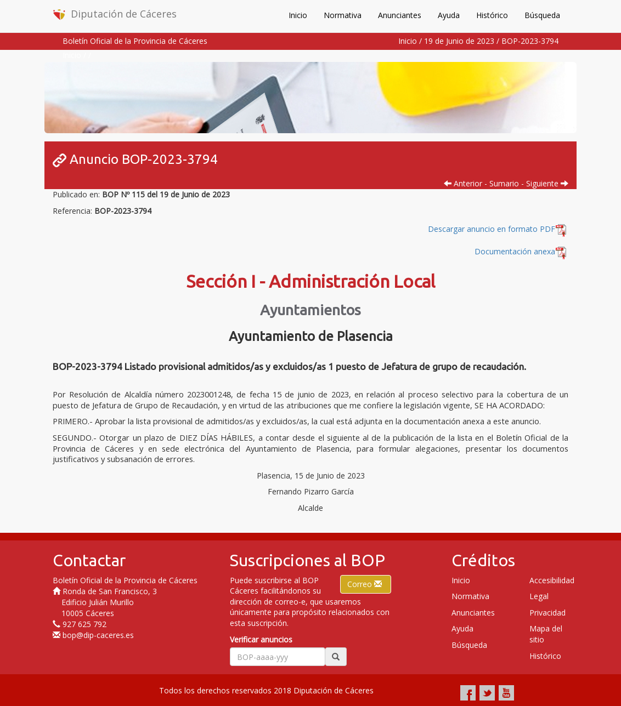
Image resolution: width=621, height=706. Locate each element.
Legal (539, 596)
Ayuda (449, 15)
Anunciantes (399, 15)
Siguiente (547, 183)
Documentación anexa (515, 251)
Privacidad (547, 612)
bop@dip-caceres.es (98, 635)
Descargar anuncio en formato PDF (498, 229)
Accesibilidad (551, 580)
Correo (365, 584)
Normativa (343, 15)
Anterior (463, 183)
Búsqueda (542, 15)
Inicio (298, 15)
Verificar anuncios (261, 639)
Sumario (504, 183)
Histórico (492, 15)
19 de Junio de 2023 (459, 41)
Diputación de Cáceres (115, 13)
